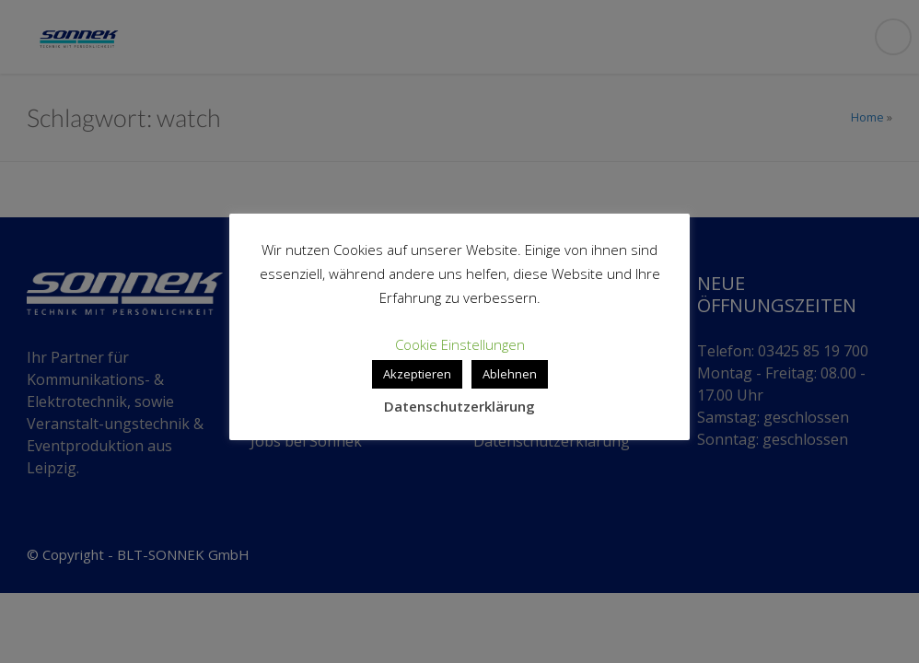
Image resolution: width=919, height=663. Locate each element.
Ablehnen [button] (510, 374)
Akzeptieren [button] (417, 374)
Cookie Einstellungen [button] (460, 344)
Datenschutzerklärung (459, 406)
